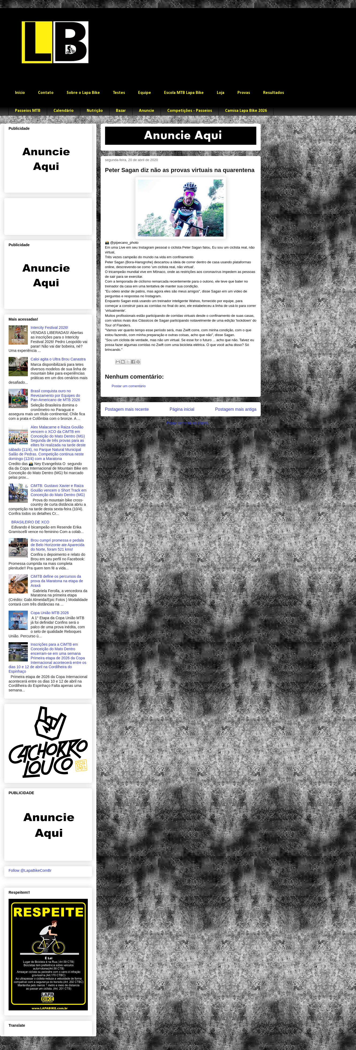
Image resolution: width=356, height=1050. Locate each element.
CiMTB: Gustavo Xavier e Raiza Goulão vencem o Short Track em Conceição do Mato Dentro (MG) (59, 490)
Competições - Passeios (189, 111)
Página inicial (182, 409)
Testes (119, 93)
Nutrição (95, 111)
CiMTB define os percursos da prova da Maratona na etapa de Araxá (57, 581)
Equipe (144, 93)
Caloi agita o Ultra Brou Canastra (58, 359)
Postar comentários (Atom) (187, 423)
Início (20, 93)
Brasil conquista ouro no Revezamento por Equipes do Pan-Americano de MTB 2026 (55, 395)
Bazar (121, 111)
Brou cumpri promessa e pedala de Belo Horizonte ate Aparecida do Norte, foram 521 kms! (58, 544)
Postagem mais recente (127, 409)
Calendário (64, 111)
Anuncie (146, 111)
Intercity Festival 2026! (49, 327)
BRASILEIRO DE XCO (31, 522)
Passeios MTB (27, 111)
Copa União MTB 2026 (50, 613)
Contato (46, 93)
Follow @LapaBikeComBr (30, 870)
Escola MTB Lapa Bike (184, 93)
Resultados (273, 93)
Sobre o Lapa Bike (83, 93)
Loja (220, 93)
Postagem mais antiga (235, 409)
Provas (243, 93)
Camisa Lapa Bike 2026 (246, 111)
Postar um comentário (129, 386)
